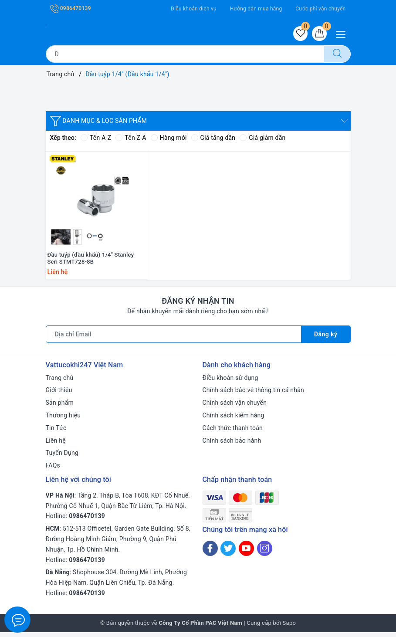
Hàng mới (169, 138)
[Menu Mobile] (343, 33)
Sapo (289, 627)
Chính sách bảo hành (232, 444)
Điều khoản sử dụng (230, 382)
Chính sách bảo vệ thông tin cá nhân (254, 394)
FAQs (53, 470)
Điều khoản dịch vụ (194, 9)
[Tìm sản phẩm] (185, 54)
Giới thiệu (59, 394)
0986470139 (70, 8)
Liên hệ (56, 444)
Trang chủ (60, 382)
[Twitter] (228, 553)
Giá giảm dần (263, 138)
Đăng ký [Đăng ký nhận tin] (326, 338)
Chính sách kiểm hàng (233, 420)
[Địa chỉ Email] (173, 338)
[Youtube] (246, 553)
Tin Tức (56, 432)
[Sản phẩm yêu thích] (300, 33)
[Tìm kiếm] (337, 54)
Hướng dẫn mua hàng (256, 9)
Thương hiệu (63, 420)
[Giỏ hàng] (319, 33)
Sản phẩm (60, 407)
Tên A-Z (96, 138)
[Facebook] (210, 553)
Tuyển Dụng (62, 457)
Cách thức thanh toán (233, 432)
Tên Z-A (130, 138)
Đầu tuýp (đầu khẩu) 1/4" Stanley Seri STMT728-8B (90, 263)
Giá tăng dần (213, 138)
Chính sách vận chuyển (235, 407)
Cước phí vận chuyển (320, 9)
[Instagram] (264, 553)
